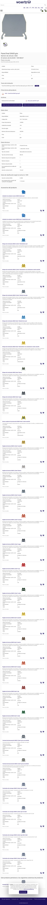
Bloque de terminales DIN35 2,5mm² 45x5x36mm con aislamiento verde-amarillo (21, 269)
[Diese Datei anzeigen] (3, 94)
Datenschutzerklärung (29, 889)
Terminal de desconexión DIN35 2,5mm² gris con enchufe (15, 740)
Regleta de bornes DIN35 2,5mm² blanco (11, 470)
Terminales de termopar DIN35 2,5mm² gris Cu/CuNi (14, 788)
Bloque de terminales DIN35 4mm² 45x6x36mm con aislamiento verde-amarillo (20, 346)
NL (39, 7)
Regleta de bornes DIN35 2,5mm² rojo (11, 568)
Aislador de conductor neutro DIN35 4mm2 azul (13, 196)
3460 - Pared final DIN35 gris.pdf (12, 93)
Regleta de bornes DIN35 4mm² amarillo (11, 617)
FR (33, 7)
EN (27, 7)
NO (42, 7)
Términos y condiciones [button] (26, 899)
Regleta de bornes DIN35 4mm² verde (11, 715)
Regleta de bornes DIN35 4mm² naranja (11, 666)
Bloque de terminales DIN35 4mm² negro (11, 397)
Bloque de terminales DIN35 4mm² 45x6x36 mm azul (14, 321)
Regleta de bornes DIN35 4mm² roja (10, 691)
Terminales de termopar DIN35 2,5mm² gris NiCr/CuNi (14, 835)
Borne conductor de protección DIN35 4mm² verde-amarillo (16, 421)
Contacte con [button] (15, 899)
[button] (1, 10)
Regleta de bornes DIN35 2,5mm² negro (11, 544)
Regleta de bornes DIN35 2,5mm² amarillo (12, 446)
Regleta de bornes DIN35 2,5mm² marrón (11, 495)
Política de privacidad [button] (39, 899)
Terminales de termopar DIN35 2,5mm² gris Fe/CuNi (14, 811)
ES (36, 7)
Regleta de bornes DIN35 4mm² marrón (11, 642)
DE (24, 7)
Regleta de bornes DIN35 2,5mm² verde (11, 593)
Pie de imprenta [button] (6, 899)
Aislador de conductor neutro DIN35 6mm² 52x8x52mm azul (16, 219)
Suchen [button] (45, 5)
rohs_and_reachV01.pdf (33, 100)
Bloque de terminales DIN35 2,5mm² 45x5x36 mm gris (14, 295)
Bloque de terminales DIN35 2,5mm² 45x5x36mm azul (14, 243)
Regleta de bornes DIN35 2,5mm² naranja (12, 519)
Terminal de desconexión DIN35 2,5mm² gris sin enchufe (15, 763)
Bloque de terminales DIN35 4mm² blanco (12, 372)
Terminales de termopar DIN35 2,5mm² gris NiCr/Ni (14, 858)
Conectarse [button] (46, 8)
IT (30, 7)
